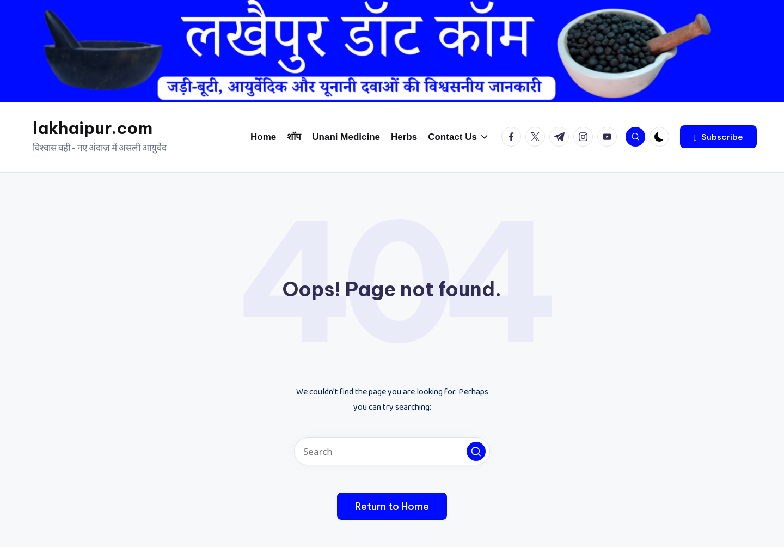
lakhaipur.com (92, 128)
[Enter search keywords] (392, 451)
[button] (718, 136)
